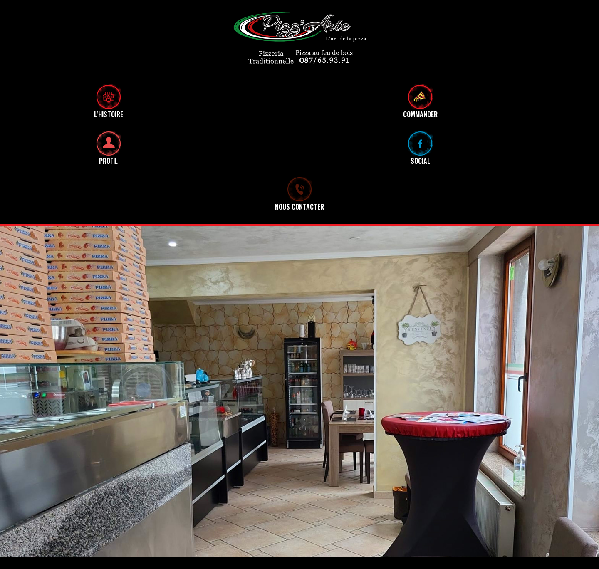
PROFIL (108, 161)
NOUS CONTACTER (299, 207)
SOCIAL (420, 161)
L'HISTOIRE (108, 114)
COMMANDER (420, 110)
